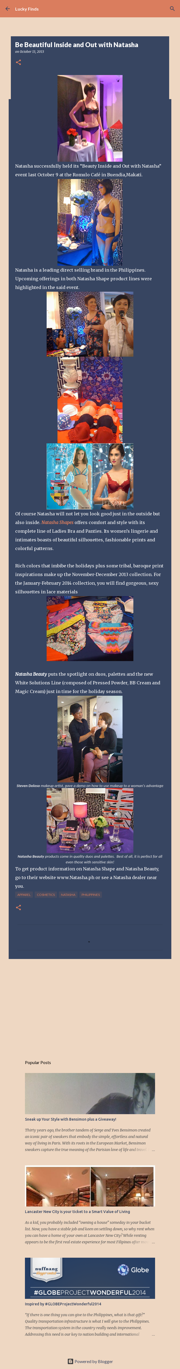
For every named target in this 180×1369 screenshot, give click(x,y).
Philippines (91, 895)
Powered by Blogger (90, 1361)
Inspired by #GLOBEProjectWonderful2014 (63, 1304)
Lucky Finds (27, 8)
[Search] (172, 8)
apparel (24, 895)
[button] (18, 62)
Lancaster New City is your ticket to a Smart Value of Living (77, 1211)
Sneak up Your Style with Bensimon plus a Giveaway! (70, 1119)
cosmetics (46, 895)
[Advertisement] (90, 1005)
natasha (68, 895)
